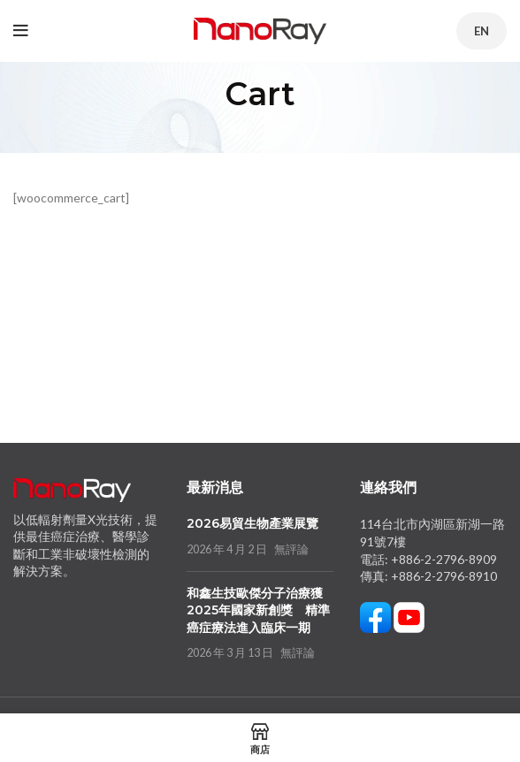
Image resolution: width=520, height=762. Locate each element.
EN (481, 31)
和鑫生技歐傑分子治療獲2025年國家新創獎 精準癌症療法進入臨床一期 (258, 610)
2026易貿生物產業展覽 (252, 523)
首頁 (238, 128)
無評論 (291, 549)
